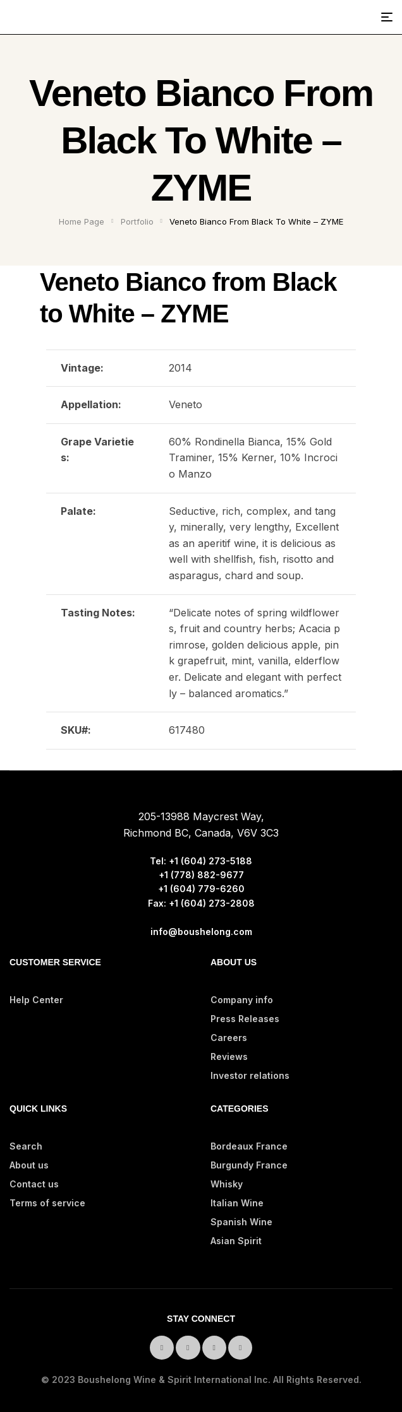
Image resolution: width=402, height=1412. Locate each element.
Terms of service (47, 1202)
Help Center (36, 999)
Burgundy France (249, 1165)
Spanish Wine (241, 1221)
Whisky (226, 1184)
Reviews (229, 1056)
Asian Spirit (236, 1240)
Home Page (81, 221)
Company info (241, 999)
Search (25, 1146)
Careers (228, 1037)
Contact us (34, 1184)
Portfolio (137, 221)
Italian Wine (237, 1202)
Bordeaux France (249, 1146)
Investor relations (249, 1075)
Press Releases (244, 1018)
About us (29, 1165)
